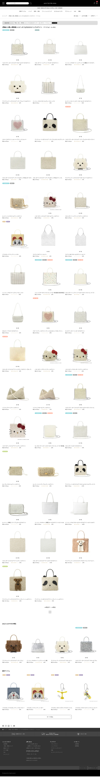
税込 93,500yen (38, 524)
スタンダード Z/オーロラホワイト (73, 446)
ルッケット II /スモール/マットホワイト (12, 216)
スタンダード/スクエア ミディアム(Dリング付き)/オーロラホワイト (19, 178)
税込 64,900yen (5, 103)
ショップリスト (53, 748)
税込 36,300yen (38, 64)
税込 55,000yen (38, 218)
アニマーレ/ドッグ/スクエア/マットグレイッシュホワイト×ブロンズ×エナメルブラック (24, 599)
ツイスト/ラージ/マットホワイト (10, 407)
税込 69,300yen (68, 64)
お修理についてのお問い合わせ (32, 748)
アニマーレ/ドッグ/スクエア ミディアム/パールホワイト (16, 101)
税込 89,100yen (38, 371)
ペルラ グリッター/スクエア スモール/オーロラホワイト (16, 63)
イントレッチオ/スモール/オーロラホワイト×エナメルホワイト (81, 522)
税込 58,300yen (5, 64)
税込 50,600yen (68, 448)
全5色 (80, 60)
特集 (51, 752)
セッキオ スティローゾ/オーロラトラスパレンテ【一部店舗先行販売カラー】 (54, 446)
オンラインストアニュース (55, 754)
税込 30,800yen (55, 711)
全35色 (17, 366)
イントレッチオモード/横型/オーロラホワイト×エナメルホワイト (51, 522)
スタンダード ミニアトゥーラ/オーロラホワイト (47, 63)
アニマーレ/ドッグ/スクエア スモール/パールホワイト (78, 178)
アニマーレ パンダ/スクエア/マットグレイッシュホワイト (49, 599)
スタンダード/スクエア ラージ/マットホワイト (14, 561)
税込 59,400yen (68, 333)
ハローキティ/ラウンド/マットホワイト (45, 369)
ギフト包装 (4, 752)
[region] (17, 44)
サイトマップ (5, 757)
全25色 (17, 175)
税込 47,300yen (5, 179)
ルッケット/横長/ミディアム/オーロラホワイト (14, 522)
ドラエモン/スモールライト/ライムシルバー (87, 709)
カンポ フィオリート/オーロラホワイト (75, 331)
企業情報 (76, 746)
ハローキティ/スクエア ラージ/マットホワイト (14, 446)
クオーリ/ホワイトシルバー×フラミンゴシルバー (14, 139)
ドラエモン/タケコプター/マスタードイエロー (63, 709)
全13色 (80, 443)
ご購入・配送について (7, 748)
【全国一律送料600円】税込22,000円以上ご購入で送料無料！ (50, 8)
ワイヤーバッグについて (55, 750)
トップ (5, 16)
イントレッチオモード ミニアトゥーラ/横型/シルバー (41, 660)
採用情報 (76, 748)
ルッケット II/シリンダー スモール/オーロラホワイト (78, 101)
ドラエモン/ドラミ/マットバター (10, 254)
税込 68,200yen (5, 218)
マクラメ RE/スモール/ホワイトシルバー (75, 254)
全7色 (80, 98)
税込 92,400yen (68, 141)
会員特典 (4, 746)
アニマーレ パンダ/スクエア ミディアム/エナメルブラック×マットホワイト (53, 139)
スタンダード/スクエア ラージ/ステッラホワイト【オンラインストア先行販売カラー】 (23, 369)
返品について (5, 750)
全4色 (17, 328)
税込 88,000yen (5, 409)
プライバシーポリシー (80, 770)
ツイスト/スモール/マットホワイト (41, 407)
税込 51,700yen (38, 448)
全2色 (17, 98)
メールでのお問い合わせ (31, 746)
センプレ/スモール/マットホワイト (11, 484)
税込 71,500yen (68, 371)
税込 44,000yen (79, 711)
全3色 (17, 136)
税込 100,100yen (68, 562)
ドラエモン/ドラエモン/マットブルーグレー (14, 709)
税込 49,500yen (68, 256)
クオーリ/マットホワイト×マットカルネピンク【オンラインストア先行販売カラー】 (53, 331)
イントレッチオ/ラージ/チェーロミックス (12, 293)
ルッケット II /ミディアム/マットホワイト (43, 484)
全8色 (17, 60)
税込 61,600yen (38, 294)
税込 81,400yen (5, 294)
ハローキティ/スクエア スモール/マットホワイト (47, 216)
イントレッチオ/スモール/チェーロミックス (44, 101)
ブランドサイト (53, 746)
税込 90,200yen (5, 256)
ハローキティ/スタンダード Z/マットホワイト (76, 369)
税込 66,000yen (5, 524)
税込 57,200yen (68, 103)
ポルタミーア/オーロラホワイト (10, 331)
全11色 (48, 405)
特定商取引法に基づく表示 (92, 770)
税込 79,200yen (36, 486)
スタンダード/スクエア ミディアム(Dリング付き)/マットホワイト (49, 178)
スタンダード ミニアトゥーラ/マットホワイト (76, 216)
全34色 (50, 60)
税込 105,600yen (38, 601)
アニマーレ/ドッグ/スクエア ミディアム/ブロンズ (15, 660)
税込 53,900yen (5, 371)
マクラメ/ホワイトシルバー (40, 254)
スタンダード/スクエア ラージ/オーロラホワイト (45, 561)
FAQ (3, 754)
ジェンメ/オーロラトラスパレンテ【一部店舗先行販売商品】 (50, 293)
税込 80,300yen (68, 524)
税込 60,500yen (5, 141)
